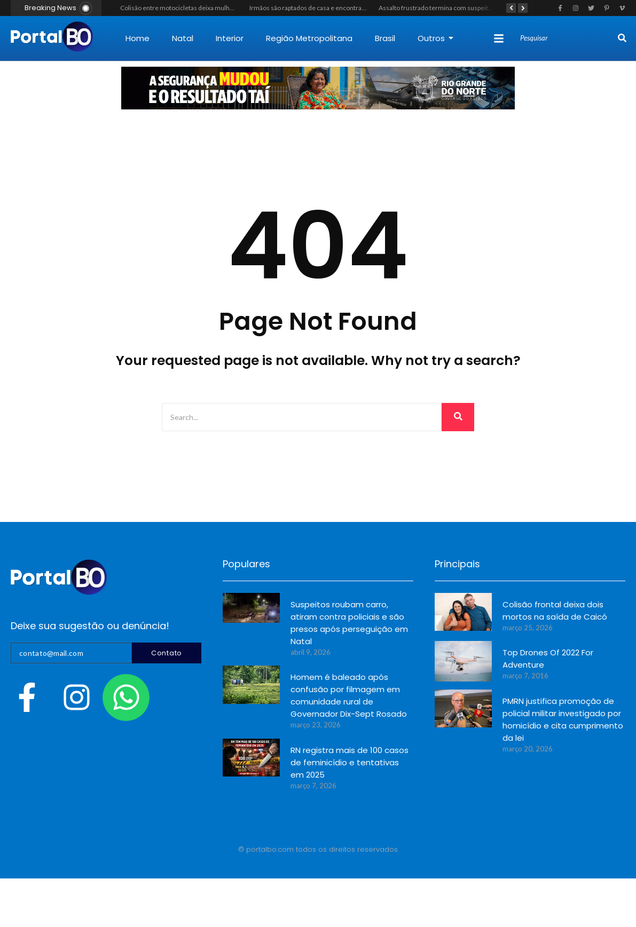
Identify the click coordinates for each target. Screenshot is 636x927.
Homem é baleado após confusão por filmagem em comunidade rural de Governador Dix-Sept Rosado (348, 695)
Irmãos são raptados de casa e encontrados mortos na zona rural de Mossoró (358, 8)
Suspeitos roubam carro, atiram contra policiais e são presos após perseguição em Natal (349, 623)
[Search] (567, 38)
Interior (230, 38)
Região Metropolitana (309, 38)
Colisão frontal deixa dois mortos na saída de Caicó (554, 610)
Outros (435, 38)
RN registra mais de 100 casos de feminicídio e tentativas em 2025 (349, 762)
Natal (182, 38)
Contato (166, 653)
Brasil (385, 38)
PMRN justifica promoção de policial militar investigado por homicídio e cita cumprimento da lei (562, 719)
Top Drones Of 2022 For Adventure (547, 658)
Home (137, 38)
